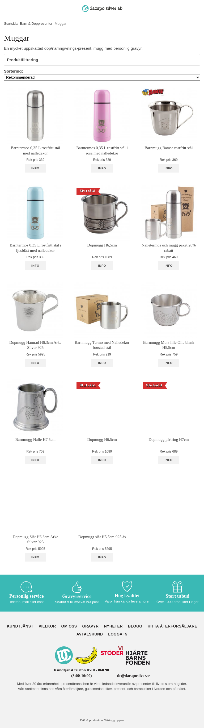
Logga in (118, 634)
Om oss (69, 626)
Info (35, 168)
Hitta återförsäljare (172, 626)
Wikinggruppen (114, 720)
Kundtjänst (20, 626)
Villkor (47, 626)
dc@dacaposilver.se (133, 675)
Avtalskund (89, 634)
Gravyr (90, 626)
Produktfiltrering (102, 59)
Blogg (135, 626)
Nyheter (113, 626)
